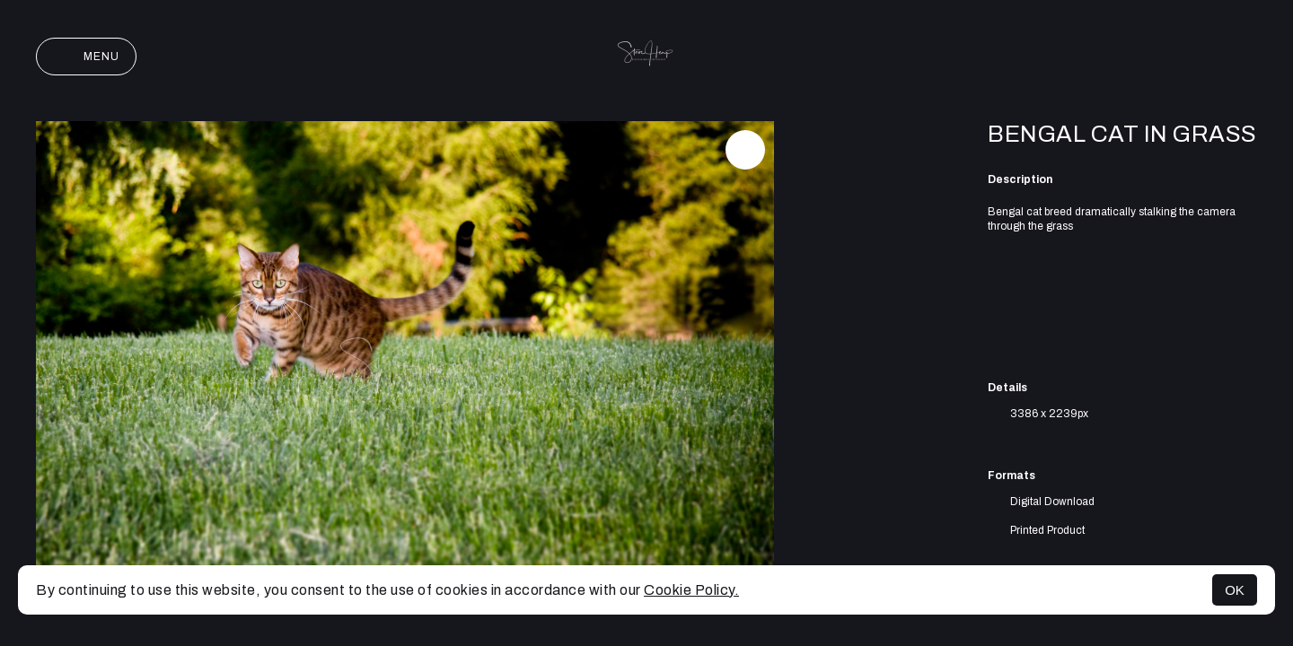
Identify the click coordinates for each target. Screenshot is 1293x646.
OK (1235, 590)
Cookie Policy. (691, 590)
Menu (86, 56)
